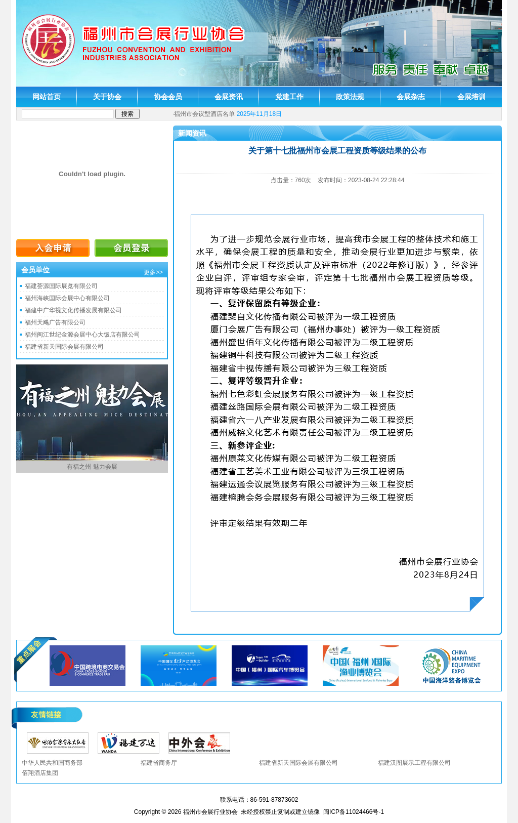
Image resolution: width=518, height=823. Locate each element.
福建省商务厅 (159, 762)
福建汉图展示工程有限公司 (414, 762)
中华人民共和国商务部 (52, 762)
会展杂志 (411, 97)
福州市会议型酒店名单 (204, 113)
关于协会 (107, 97)
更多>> (153, 272)
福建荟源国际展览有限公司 (61, 286)
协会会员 (168, 97)
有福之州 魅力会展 (92, 466)
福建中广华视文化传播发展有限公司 (73, 310)
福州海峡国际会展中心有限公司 (67, 298)
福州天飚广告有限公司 (55, 322)
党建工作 (289, 97)
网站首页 (46, 97)
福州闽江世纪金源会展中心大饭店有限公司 (82, 334)
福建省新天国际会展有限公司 (64, 346)
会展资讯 (228, 97)
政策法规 (350, 97)
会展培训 (471, 97)
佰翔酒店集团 (40, 772)
